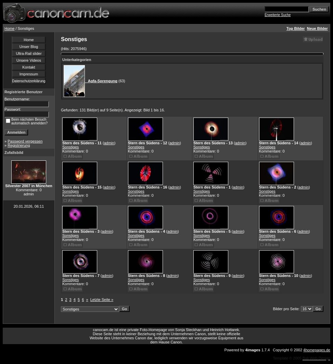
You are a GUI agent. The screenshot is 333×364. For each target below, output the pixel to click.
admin (109, 143)
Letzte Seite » (101, 300)
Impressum (29, 74)
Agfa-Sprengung (101, 81)
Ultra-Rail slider (28, 53)
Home (9, 28)
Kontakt (28, 67)
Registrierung (19, 145)
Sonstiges (70, 147)
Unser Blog (29, 47)
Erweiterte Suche (278, 15)
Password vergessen (25, 141)
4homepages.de (316, 350)
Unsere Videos (28, 60)
